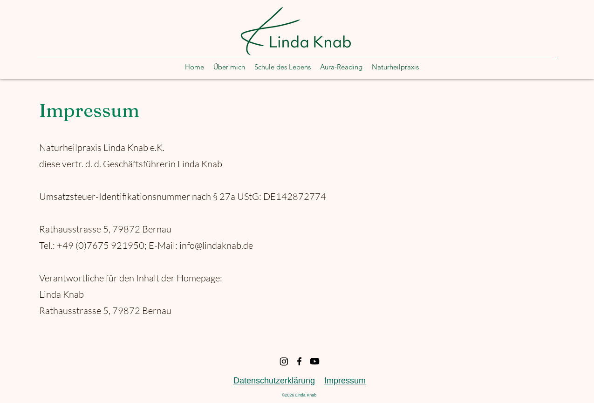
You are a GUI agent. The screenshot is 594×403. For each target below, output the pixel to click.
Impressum (345, 380)
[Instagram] (284, 361)
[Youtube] (314, 361)
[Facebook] (299, 361)
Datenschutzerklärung (274, 380)
